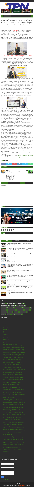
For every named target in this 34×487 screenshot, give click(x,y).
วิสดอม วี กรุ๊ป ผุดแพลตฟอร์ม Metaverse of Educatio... (13, 379)
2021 (3, 455)
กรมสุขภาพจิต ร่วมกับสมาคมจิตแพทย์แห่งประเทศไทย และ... (14, 345)
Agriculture (3, 312)
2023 (3, 324)
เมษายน (4, 341)
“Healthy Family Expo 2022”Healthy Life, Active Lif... (13, 370)
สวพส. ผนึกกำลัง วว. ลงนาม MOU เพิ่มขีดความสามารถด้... (14, 446)
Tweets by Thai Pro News (5, 238)
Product (16, 312)
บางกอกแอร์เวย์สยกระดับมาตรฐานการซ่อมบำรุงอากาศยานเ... (14, 352)
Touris (2, 314)
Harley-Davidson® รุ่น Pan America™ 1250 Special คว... (13, 407)
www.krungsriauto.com (5, 150)
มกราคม (4, 453)
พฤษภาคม (5, 339)
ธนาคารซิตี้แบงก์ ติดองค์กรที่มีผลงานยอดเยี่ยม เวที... (13, 392)
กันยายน (4, 332)
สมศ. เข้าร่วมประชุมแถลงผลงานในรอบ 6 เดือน (12, 421)
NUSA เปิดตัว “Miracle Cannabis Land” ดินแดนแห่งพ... (13, 447)
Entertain (19, 307)
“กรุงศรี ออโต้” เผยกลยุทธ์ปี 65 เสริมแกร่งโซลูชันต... (13, 355)
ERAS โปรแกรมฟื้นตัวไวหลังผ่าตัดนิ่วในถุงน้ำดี (11, 384)
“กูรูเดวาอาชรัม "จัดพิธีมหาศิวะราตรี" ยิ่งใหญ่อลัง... (12, 417)
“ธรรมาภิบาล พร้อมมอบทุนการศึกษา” (10, 344)
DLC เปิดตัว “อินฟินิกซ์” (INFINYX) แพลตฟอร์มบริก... (12, 364)
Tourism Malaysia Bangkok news (9, 397)
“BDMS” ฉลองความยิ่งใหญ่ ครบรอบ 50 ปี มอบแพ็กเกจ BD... (14, 442)
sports (11, 307)
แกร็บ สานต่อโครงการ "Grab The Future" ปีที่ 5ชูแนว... (13, 390)
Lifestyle (3, 303)
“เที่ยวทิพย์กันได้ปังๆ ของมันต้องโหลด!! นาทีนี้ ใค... (12, 419)
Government (19, 303)
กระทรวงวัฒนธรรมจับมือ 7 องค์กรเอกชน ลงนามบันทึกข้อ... (14, 402)
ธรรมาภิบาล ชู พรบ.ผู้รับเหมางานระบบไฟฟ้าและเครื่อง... (13, 365)
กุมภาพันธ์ (5, 451)
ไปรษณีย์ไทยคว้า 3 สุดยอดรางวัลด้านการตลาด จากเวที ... (14, 444)
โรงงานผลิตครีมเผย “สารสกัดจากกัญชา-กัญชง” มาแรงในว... (14, 362)
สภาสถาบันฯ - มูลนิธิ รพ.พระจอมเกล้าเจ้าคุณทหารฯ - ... (13, 409)
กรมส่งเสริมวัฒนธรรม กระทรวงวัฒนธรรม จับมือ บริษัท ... (14, 385)
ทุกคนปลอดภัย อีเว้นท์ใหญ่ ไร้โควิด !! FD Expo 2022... (13, 436)
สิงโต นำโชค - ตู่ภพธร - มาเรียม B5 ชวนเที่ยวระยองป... (13, 357)
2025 (3, 321)
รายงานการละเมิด (5, 479)
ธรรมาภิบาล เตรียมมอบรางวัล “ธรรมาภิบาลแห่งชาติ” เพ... (14, 437)
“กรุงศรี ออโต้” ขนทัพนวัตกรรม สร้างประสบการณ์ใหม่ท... (13, 389)
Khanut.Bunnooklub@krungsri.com (25, 155)
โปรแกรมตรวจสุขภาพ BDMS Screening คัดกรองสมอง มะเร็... (14, 422)
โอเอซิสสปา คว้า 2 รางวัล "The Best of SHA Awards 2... (13, 429)
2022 (3, 326)
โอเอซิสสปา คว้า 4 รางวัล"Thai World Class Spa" (12, 375)
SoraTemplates (10, 485)
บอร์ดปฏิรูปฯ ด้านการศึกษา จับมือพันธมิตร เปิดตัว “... (13, 382)
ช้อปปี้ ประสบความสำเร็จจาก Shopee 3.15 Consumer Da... (14, 377)
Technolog (23, 312)
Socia (8, 314)
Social (12, 305)
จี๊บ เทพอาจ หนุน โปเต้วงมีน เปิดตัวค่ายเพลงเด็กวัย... (13, 400)
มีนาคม (4, 342)
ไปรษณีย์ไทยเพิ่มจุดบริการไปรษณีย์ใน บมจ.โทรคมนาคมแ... (14, 426)
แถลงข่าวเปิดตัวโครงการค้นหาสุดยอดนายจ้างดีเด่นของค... (14, 414)
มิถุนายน (5, 337)
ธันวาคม (5, 327)
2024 (3, 322)
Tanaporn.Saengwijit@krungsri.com (24, 157)
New (10, 312)
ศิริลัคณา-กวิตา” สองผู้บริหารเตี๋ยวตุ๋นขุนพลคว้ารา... (12, 424)
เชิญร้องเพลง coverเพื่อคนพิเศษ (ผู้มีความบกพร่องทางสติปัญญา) (19, 243)
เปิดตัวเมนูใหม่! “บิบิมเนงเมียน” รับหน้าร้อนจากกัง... (12, 399)
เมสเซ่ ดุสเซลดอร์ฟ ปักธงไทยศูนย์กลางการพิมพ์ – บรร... (13, 412)
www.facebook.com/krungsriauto (20, 150)
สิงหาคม (4, 334)
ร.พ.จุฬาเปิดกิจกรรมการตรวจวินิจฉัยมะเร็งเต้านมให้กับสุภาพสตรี (19, 270)
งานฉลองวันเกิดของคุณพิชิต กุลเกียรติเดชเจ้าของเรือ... (13, 439)
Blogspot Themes (22, 485)
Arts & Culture (4, 305)
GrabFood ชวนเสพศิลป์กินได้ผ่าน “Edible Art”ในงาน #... (13, 349)
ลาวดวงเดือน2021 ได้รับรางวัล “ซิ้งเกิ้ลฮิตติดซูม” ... (12, 449)
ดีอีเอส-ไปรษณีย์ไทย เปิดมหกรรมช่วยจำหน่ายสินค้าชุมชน (14, 347)
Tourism (26, 307)
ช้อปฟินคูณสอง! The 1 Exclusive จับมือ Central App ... (13, 395)
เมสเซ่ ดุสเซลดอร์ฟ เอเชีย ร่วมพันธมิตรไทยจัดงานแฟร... (13, 374)
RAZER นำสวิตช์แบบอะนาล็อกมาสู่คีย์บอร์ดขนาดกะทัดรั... (14, 441)
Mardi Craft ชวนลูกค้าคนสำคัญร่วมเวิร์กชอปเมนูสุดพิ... (13, 404)
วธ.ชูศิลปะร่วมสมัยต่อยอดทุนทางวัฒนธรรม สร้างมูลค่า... (13, 360)
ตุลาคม (4, 331)
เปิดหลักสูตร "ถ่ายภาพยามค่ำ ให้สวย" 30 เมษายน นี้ (12, 367)
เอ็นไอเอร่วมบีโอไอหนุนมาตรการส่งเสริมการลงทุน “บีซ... (13, 427)
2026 (3, 319)
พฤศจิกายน (5, 329)
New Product (20, 305)
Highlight (3, 307)
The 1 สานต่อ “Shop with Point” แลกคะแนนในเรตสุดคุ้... (14, 350)
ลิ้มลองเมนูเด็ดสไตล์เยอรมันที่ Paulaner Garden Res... (13, 372)
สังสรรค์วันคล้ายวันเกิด (7, 434)
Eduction (18, 314)
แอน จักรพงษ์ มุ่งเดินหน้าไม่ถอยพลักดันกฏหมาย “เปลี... (13, 359)
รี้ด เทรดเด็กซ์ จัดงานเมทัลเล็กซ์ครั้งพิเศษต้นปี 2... (12, 432)
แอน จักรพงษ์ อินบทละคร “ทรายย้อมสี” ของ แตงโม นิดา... (14, 369)
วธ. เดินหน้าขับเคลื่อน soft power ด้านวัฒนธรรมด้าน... (13, 387)
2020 (3, 456)
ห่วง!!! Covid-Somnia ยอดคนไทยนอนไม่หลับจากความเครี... (14, 416)
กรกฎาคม (5, 336)
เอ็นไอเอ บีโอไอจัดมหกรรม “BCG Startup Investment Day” (14, 354)
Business (6, 160)
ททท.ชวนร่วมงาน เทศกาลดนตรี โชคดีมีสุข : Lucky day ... (14, 394)
